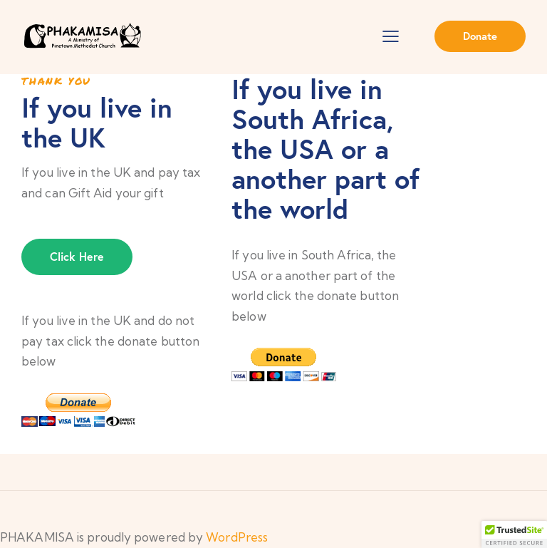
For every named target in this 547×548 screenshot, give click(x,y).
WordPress (237, 536)
